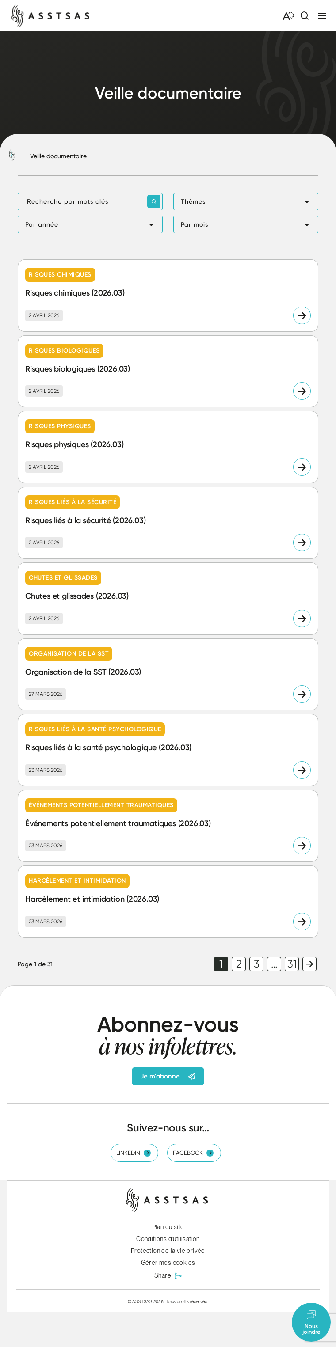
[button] (245, 201)
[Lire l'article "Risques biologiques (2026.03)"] (168, 371)
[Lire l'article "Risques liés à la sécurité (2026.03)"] (168, 523)
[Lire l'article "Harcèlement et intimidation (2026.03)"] (168, 901)
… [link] (274, 964)
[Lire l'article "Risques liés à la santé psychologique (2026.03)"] (168, 750)
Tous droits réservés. (187, 1301)
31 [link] (292, 964)
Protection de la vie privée (168, 1250)
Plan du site (168, 1226)
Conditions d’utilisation (168, 1238)
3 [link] (257, 964)
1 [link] (221, 964)
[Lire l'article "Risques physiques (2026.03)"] (168, 447)
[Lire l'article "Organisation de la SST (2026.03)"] (168, 674)
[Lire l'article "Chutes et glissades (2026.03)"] (168, 598)
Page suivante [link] (309, 964)
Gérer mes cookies (168, 1262)
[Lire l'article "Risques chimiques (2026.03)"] (168, 295)
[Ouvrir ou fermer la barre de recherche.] (304, 15)
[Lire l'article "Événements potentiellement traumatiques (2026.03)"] (168, 826)
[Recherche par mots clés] (90, 201)
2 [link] (239, 964)
